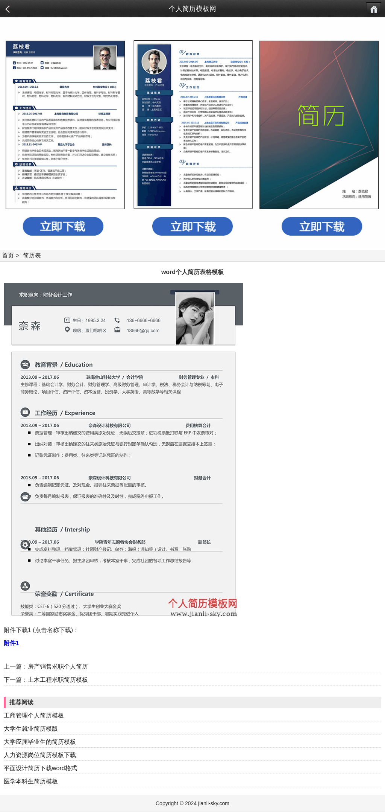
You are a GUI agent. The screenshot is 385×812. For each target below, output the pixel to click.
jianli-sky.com (213, 803)
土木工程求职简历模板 (58, 679)
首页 (8, 255)
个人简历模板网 (192, 8)
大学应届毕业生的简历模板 (40, 742)
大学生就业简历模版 (31, 728)
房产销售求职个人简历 (58, 666)
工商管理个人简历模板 (34, 715)
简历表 (32, 255)
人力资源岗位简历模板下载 (40, 755)
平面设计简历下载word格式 (40, 768)
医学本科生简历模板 (31, 781)
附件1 (11, 643)
